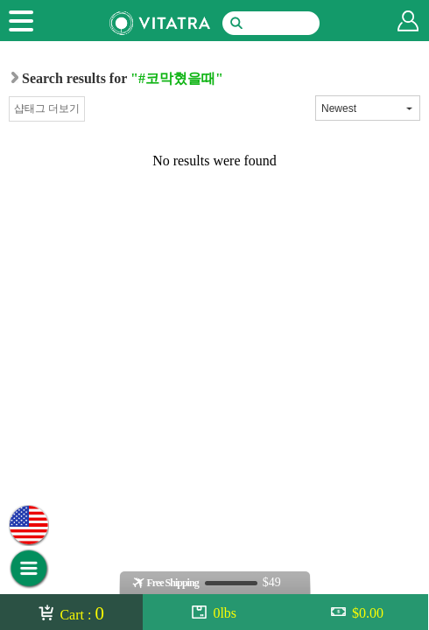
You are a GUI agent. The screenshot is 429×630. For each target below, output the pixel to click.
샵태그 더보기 (47, 108)
